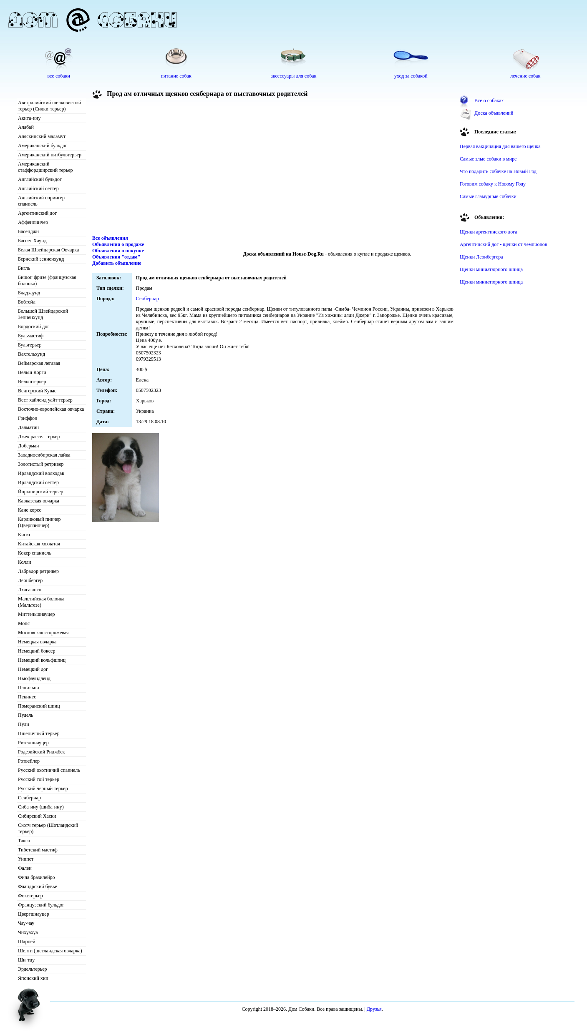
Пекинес (27, 697)
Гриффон (28, 418)
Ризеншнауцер (33, 743)
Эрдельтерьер (32, 969)
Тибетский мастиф (38, 850)
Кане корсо (29, 510)
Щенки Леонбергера (481, 257)
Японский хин (33, 978)
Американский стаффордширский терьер (45, 167)
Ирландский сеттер (38, 482)
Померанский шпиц (39, 706)
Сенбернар (29, 798)
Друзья (374, 1009)
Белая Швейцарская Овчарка (48, 250)
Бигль (24, 268)
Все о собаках (489, 100)
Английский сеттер (38, 188)
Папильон (28, 688)
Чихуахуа (28, 932)
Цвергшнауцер (33, 914)
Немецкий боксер (36, 651)
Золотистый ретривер (40, 464)
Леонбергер (30, 580)
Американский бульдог (42, 145)
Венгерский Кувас (37, 391)
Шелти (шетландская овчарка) (50, 951)
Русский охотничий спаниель (49, 770)
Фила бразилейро (36, 877)
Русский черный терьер (43, 788)
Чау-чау (26, 923)
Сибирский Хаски (37, 816)
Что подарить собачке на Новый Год (498, 171)
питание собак (176, 76)
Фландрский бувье (37, 886)
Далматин (28, 427)
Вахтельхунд (31, 354)
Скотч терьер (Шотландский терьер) (48, 828)
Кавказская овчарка (38, 501)
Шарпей (26, 941)
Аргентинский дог (37, 213)
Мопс (24, 623)
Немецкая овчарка (37, 642)
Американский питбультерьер (49, 155)
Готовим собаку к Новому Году (493, 184)
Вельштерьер (32, 381)
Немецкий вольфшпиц (42, 660)
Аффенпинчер (33, 222)
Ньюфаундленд (34, 678)
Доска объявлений (493, 113)
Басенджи (28, 231)
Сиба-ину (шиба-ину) (41, 807)
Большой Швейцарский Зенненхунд (43, 314)
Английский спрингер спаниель (41, 201)
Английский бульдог (40, 179)
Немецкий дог (33, 669)
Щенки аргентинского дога (488, 232)
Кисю (24, 534)
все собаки (58, 76)
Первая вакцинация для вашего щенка (500, 146)
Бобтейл (26, 302)
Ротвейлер (29, 761)
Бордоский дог (33, 326)
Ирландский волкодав (41, 473)
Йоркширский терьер (40, 492)
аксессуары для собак (294, 76)
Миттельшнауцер (36, 614)
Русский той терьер (38, 779)
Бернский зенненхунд (41, 259)
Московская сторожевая (43, 632)
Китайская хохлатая (39, 544)
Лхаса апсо (29, 590)
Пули (23, 724)
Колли (24, 562)
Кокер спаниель (34, 553)
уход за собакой (411, 76)
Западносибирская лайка (44, 455)
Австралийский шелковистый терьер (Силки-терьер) (49, 106)
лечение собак (525, 76)
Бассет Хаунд (32, 241)
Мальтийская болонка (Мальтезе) (41, 602)
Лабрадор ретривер (38, 571)
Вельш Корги (32, 372)
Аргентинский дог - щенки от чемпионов (503, 244)
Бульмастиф (30, 336)
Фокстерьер (30, 896)
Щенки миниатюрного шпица (491, 269)
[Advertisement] (273, 168)
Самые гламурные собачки (488, 196)
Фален (25, 868)
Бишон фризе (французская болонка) (47, 280)
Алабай (26, 127)
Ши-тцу (26, 960)
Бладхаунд (29, 293)
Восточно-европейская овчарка (51, 409)
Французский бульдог (41, 905)
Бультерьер (29, 345)
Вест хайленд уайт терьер (45, 400)
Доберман (28, 446)
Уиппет (25, 859)
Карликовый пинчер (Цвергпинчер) (39, 522)
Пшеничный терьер (38, 733)
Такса (24, 841)
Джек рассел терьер (39, 436)
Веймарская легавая (39, 363)
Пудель (25, 715)
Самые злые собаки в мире (488, 159)
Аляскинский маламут (42, 136)
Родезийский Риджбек (41, 752)
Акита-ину (29, 118)
